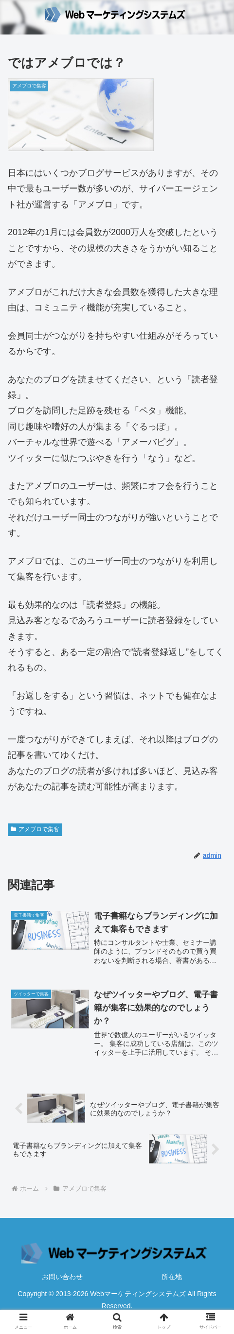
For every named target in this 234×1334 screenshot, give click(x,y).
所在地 (172, 1277)
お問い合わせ (62, 1277)
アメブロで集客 (35, 829)
